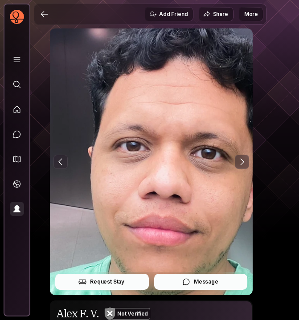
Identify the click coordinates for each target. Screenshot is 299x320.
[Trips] (17, 184)
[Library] (17, 59)
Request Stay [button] (101, 282)
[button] (17, 159)
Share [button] (215, 14)
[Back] (44, 14)
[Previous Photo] (60, 162)
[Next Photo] (242, 162)
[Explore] (17, 84)
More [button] (251, 14)
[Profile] (17, 209)
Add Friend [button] (168, 14)
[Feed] (17, 109)
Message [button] (200, 282)
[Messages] (17, 134)
